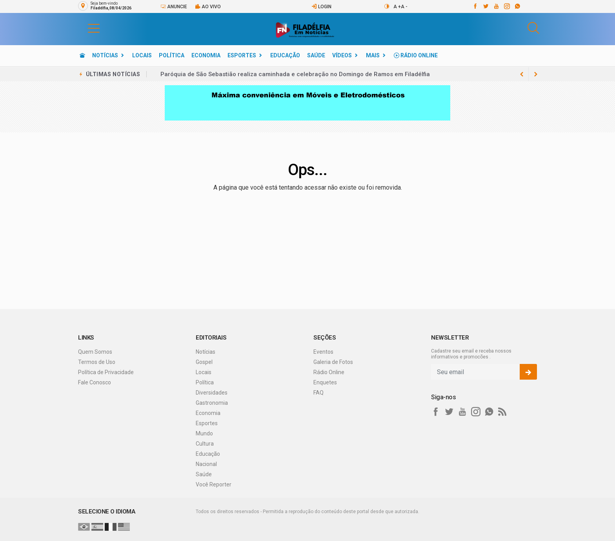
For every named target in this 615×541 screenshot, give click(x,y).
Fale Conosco (94, 382)
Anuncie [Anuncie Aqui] (173, 6)
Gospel (204, 362)
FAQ (318, 392)
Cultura (205, 443)
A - (404, 6)
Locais (142, 55)
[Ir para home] (82, 55)
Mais (373, 55)
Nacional (206, 464)
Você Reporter (213, 484)
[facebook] (474, 6)
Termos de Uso (96, 362)
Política (171, 55)
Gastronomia (212, 403)
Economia (205, 55)
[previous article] (536, 74)
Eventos (323, 352)
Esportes (241, 55)
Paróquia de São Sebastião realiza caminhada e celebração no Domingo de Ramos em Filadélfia (295, 74)
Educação (285, 55)
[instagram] (506, 6)
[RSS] (502, 412)
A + (397, 6)
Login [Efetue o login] (321, 6)
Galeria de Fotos (333, 362)
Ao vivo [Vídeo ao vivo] (208, 6)
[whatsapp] (517, 6)
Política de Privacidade (106, 372)
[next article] (522, 74)
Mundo (204, 433)
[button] (86, 28)
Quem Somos (95, 352)
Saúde (316, 55)
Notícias (105, 55)
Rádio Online (416, 55)
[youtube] (496, 6)
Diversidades (211, 392)
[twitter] (485, 6)
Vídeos (342, 55)
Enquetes (325, 382)
